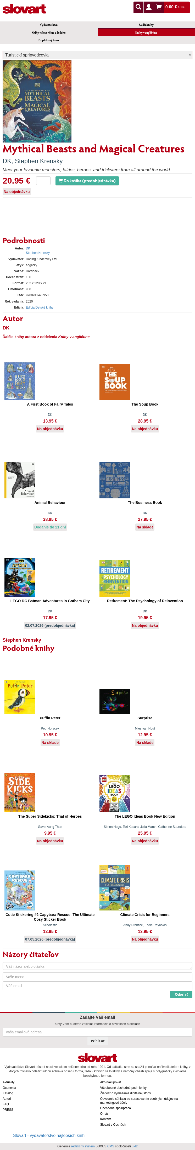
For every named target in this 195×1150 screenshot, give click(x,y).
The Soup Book (144, 404)
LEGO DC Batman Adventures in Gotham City (50, 601)
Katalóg (8, 1093)
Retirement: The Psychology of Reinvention (145, 601)
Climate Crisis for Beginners (145, 915)
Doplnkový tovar (48, 40)
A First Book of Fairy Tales (50, 404)
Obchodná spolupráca (115, 1108)
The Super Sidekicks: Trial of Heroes (50, 816)
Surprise (144, 718)
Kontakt (105, 1119)
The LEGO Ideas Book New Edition (145, 816)
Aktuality (8, 1082)
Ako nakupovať (110, 1082)
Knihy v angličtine (146, 33)
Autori (7, 1099)
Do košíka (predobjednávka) (87, 180)
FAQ (6, 1104)
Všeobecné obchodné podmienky (123, 1088)
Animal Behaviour (50, 502)
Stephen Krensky (39, 160)
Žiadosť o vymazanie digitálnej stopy (125, 1093)
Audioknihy (146, 25)
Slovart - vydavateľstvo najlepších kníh (49, 1135)
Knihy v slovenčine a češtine (49, 33)
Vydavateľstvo (49, 25)
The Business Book (145, 502)
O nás (104, 1113)
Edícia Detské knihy (39, 307)
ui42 (135, 1146)
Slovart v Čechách (113, 1124)
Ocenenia (9, 1088)
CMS (110, 1146)
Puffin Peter (50, 718)
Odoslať (181, 994)
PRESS (8, 1110)
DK (7, 160)
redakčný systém (83, 1146)
